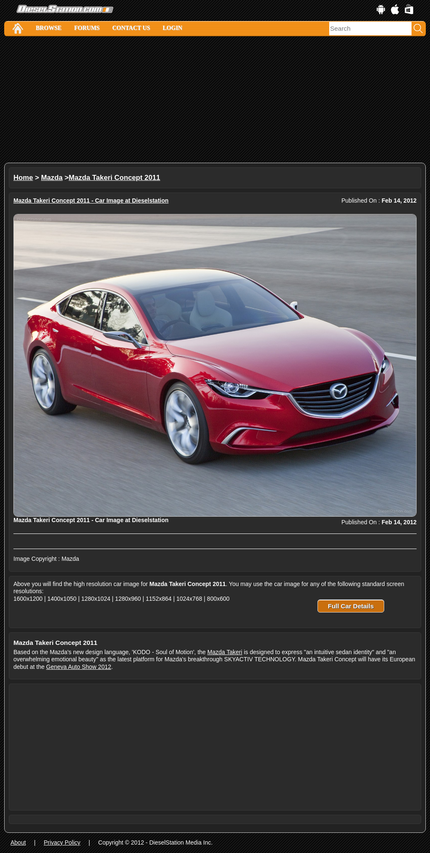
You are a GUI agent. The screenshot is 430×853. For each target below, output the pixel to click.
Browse (48, 28)
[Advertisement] (215, 99)
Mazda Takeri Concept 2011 (114, 178)
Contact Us (131, 28)
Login (172, 28)
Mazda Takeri (224, 652)
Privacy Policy (62, 842)
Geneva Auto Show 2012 (78, 666)
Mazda (52, 178)
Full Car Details (351, 606)
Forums (87, 28)
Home (23, 178)
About (18, 842)
